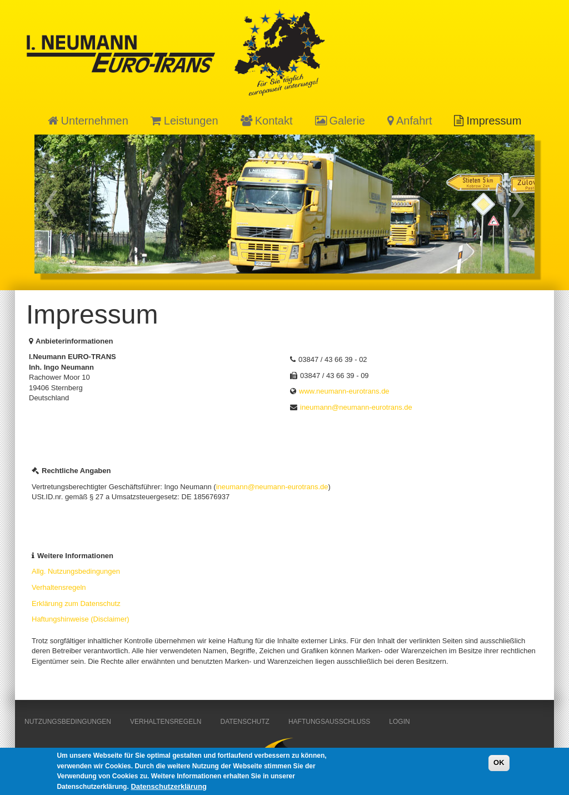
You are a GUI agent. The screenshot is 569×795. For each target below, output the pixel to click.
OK (499, 765)
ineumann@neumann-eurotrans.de (356, 407)
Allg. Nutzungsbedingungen (76, 571)
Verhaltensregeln (59, 587)
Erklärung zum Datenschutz (76, 603)
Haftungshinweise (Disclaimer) (80, 619)
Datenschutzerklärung (169, 789)
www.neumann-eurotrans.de (344, 391)
